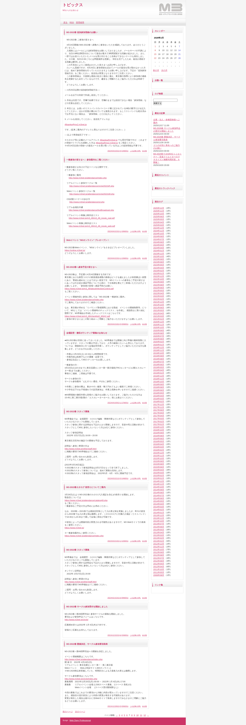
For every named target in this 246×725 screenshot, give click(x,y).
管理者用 (80, 22)
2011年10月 (158, 569)
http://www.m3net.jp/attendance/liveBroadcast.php (91, 210)
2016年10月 (158, 430)
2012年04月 (158, 566)
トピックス (73, 5)
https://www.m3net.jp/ (74, 528)
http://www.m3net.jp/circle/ (76, 619)
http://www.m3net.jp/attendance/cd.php (86, 202)
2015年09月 (158, 461)
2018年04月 (158, 396)
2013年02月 (158, 538)
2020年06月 (158, 339)
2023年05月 (158, 265)
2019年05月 (158, 367)
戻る (65, 22)
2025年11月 (158, 211)
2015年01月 (158, 478)
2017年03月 (158, 418)
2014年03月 (158, 507)
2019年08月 (158, 359)
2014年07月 (158, 495)
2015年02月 (158, 475)
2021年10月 (158, 305)
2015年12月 (158, 453)
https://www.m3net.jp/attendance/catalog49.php (86, 500)
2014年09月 (158, 490)
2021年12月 (158, 302)
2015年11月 (158, 455)
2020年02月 (158, 342)
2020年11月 (158, 324)
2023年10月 (158, 256)
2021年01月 (158, 319)
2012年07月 (158, 558)
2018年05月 (158, 393)
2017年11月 (158, 407)
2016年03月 (158, 447)
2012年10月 (158, 549)
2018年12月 (158, 376)
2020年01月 (158, 344)
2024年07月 (158, 239)
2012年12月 (158, 544)
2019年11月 (158, 350)
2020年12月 (158, 322)
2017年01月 (158, 424)
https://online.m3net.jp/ (75, 250)
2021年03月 (158, 316)
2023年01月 (158, 273)
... (117, 715)
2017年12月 (158, 404)
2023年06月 (158, 262)
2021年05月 (158, 310)
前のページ (68, 711)
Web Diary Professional (80, 720)
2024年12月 (158, 228)
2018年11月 (158, 379)
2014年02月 (158, 509)
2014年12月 (158, 481)
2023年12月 (158, 253)
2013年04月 (158, 532)
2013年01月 (158, 541)
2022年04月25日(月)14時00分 (117, 151)
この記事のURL (135, 151)
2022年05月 (158, 290)
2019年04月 (158, 370)
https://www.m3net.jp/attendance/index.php (84, 299)
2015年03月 (158, 472)
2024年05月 (158, 245)
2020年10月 (158, 327)
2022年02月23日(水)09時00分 (117, 598)
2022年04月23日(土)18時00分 (117, 231)
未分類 (144, 151)
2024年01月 (158, 250)
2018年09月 (158, 384)
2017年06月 (158, 410)
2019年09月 (158, 356)
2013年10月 (158, 521)
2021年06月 (158, 307)
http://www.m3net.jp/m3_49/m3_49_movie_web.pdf (92, 226)
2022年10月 (158, 279)
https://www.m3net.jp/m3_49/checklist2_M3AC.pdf (87, 316)
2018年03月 (158, 398)
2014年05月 (158, 501)
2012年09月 (158, 552)
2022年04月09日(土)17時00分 (117, 403)
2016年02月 (158, 450)
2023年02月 (158, 270)
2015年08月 (158, 464)
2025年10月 (158, 214)
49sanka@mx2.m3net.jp (76, 124)
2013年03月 (158, 535)
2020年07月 (158, 336)
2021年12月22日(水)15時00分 (117, 635)
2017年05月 (158, 413)
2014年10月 (158, 487)
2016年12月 (158, 427)
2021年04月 (158, 313)
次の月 (164, 70)
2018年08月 (158, 387)
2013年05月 (158, 529)
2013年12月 (158, 515)
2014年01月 (158, 512)
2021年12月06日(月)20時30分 (117, 706)
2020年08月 (158, 333)
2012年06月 (158, 561)
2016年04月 (158, 444)
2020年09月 (158, 330)
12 (145, 715)
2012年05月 (158, 564)
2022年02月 (158, 299)
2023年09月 (158, 259)
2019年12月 (158, 347)
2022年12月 (158, 276)
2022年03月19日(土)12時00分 (117, 541)
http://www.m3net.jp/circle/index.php (81, 679)
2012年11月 (158, 547)
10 (137, 715)
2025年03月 (158, 225)
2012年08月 (158, 555)
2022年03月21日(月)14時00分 (117, 478)
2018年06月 (158, 390)
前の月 (156, 70)
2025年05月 (158, 219)
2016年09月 (158, 433)
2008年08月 (158, 575)
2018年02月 (158, 401)
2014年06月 (158, 498)
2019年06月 (158, 364)
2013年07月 (158, 524)
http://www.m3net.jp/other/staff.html (80, 449)
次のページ (80, 711)
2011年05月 (158, 572)
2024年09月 (158, 236)
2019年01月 (158, 373)
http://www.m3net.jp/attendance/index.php (88, 178)
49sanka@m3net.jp (109, 140)
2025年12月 (158, 208)
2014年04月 (158, 504)
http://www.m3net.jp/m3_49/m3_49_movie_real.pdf (92, 218)
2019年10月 (158, 353)
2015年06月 (158, 467)
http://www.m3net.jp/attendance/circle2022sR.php (91, 186)
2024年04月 (158, 248)
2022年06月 (158, 288)
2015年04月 (158, 470)
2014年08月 (158, 492)
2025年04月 (158, 222)
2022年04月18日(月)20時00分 (117, 324)
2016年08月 (158, 436)
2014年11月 (158, 484)
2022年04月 (158, 293)
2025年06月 (158, 216)
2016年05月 (158, 441)
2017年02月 (158, 421)
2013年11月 (158, 518)
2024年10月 (158, 233)
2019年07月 (158, 362)
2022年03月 (158, 296)
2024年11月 (158, 231)
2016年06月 (158, 438)
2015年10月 (158, 458)
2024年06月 (158, 242)
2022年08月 (158, 285)
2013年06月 (158, 527)
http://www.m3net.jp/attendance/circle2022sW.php (92, 194)
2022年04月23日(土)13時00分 (117, 258)
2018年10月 (158, 381)
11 (141, 715)
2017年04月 (158, 416)
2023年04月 (158, 268)
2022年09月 (158, 282)
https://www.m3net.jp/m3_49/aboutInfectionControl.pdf (89, 288)
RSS (72, 22)
